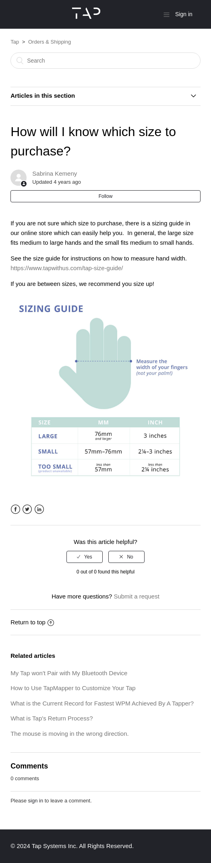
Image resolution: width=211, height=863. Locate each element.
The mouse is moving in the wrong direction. (69, 733)
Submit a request (136, 596)
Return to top (32, 622)
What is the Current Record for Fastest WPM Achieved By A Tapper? (102, 703)
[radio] (84, 557)
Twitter (27, 509)
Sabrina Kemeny (54, 173)
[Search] (105, 60)
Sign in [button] (183, 14)
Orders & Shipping (49, 42)
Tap (14, 42)
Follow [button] (106, 196)
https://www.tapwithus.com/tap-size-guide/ (66, 268)
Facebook (15, 509)
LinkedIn (39, 509)
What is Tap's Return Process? (51, 718)
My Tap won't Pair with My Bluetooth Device (68, 673)
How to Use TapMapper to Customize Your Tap (72, 688)
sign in (35, 801)
